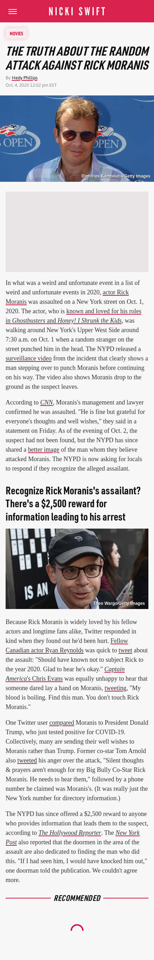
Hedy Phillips (24, 77)
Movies (16, 33)
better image (43, 449)
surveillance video (28, 358)
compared (61, 722)
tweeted (27, 760)
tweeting (115, 688)
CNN (46, 402)
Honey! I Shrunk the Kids (90, 320)
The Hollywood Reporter (69, 832)
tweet (125, 650)
